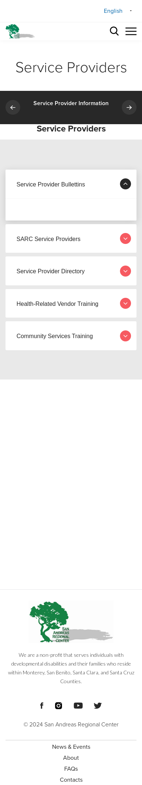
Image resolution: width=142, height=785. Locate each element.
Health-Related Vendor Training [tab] (74, 303)
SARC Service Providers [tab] (74, 238)
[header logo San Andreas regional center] (20, 31)
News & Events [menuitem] (71, 747)
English (113, 11)
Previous (13, 107)
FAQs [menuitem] (71, 769)
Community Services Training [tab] (74, 335)
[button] (130, 30)
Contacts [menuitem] (71, 780)
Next (129, 107)
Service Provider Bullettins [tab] (74, 183)
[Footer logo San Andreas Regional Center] (71, 622)
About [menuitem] (71, 758)
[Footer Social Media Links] (41, 704)
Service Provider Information (71, 103)
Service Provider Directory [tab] (74, 271)
